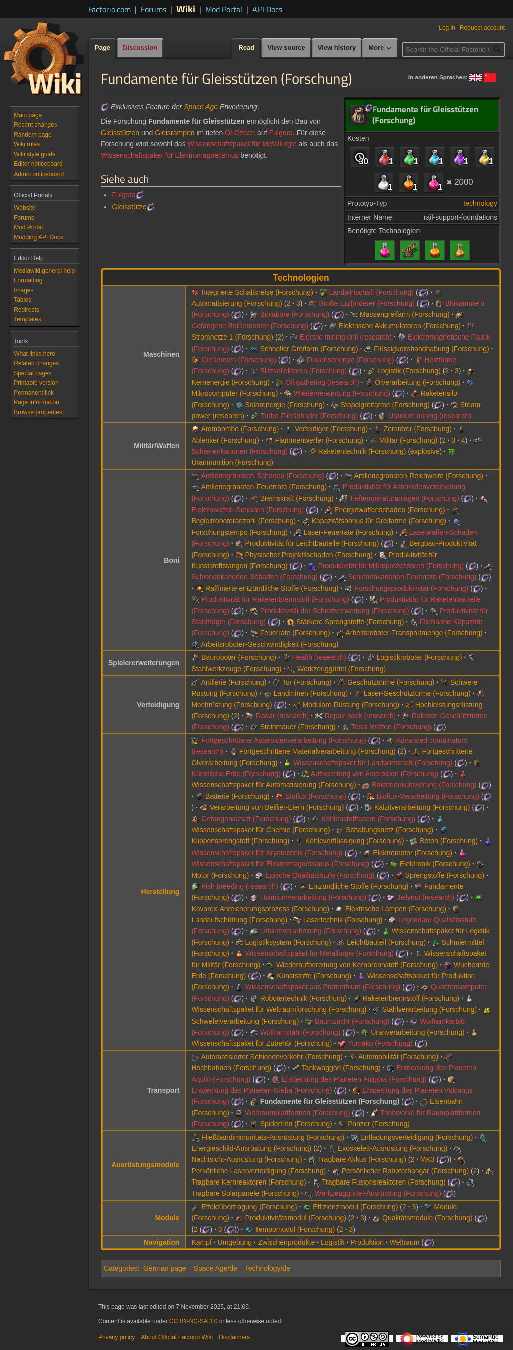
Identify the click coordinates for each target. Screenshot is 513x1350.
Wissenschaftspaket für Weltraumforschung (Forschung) (278, 1009)
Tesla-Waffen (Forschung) (391, 727)
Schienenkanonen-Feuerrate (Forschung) (412, 577)
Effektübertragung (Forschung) (249, 1207)
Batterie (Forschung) (237, 796)
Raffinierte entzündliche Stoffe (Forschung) (272, 588)
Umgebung (235, 1242)
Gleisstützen (120, 133)
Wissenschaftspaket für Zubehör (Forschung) (261, 1043)
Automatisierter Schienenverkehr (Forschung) (272, 1057)
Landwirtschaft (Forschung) (371, 292)
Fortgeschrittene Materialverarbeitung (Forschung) (317, 751)
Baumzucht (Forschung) (352, 1021)
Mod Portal (223, 9)
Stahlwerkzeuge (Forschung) (236, 669)
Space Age (201, 107)
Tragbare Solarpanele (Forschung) (245, 1193)
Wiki (185, 8)
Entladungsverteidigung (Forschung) (416, 1137)
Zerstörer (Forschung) (418, 429)
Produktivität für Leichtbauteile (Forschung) (312, 543)
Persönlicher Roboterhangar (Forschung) (405, 1171)
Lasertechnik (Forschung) (343, 920)
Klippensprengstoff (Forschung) (240, 841)
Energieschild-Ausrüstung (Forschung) (251, 1148)
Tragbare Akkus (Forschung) (362, 1159)
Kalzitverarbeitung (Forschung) (422, 807)
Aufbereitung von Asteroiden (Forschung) (374, 774)
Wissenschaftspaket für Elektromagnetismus (169, 155)
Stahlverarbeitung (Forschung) (429, 1009)
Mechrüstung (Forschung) (231, 705)
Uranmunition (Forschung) (232, 462)
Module (167, 1218)
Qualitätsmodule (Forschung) (427, 1218)
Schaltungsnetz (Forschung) (389, 830)
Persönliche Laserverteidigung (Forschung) (258, 1171)
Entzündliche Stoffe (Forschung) (359, 886)
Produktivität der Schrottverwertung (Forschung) (334, 611)
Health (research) (319, 657)
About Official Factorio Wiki (177, 1337)
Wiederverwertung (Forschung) (342, 393)
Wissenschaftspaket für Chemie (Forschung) (260, 830)
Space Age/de (215, 1268)
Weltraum (405, 1242)
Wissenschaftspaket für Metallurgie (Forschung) (319, 953)
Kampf (201, 1242)
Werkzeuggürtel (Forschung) (341, 669)
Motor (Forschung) (220, 875)
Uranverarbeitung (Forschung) (418, 1032)
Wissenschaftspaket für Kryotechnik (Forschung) (266, 853)
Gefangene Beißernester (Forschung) (249, 326)
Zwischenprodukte (286, 1242)
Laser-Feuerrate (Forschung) (348, 532)
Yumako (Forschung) (380, 1043)
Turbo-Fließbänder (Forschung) (309, 416)
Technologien (301, 278)
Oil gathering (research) (322, 382)
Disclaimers (234, 1337)
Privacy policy (116, 1337)
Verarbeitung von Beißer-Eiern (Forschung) (277, 807)
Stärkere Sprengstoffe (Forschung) (350, 622)
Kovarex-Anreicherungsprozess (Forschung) (260, 909)
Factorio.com (109, 9)
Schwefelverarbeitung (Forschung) (245, 1021)
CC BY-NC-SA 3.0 (193, 1321)
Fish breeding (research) (239, 886)
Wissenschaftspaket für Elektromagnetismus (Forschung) (280, 864)
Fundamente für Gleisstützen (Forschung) (329, 1101)
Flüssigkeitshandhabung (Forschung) (431, 349)
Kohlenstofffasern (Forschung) (368, 819)
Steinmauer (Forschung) (298, 727)
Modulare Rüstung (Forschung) (350, 705)
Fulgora (280, 133)
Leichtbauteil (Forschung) (386, 942)
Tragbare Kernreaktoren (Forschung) (248, 1182)
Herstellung (160, 892)
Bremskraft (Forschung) (297, 498)
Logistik (332, 1242)
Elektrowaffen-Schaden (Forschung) (247, 509)
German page (164, 1268)
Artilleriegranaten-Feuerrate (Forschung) (264, 487)
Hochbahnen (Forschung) (231, 1068)
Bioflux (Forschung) (315, 796)
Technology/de (267, 1268)
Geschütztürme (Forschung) (390, 682)
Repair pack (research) (360, 716)
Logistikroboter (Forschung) (419, 657)
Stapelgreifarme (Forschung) (385, 405)
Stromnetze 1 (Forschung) (232, 337)
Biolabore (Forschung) (295, 314)
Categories (121, 1268)
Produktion (367, 1242)
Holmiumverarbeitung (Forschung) (313, 897)
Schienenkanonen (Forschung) (239, 451)
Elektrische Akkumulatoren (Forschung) (400, 326)
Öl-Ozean (240, 133)
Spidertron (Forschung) (296, 1124)
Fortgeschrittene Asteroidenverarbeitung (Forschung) (283, 740)
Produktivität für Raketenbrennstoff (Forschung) (275, 599)
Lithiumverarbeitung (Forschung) (310, 931)
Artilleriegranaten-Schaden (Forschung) (262, 476)
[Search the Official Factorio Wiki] (453, 49)
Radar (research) (282, 716)
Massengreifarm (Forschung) (405, 314)
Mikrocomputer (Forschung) (234, 393)
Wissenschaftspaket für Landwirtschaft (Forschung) (372, 763)
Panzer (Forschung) (379, 1124)
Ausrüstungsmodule (145, 1165)
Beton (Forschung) (449, 841)
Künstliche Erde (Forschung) (235, 774)
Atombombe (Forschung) (240, 429)
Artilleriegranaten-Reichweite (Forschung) (418, 476)
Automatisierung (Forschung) (236, 303)
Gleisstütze (129, 207)
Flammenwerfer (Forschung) (319, 440)
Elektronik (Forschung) (435, 864)
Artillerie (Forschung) (234, 682)
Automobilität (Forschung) (398, 1057)
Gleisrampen (174, 133)
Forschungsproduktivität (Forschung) (411, 588)
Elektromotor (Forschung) (412, 853)
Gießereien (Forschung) (238, 360)
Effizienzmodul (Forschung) (355, 1207)
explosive (424, 451)
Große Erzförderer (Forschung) (366, 303)
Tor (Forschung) (307, 682)
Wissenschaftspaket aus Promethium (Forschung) (322, 987)
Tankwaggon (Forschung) (341, 1068)
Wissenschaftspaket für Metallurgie (242, 144)
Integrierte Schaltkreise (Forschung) (257, 292)
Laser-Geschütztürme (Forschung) (417, 693)
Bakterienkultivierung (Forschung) (424, 785)
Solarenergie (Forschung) (285, 405)
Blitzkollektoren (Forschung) (303, 371)
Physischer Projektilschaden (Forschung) (308, 555)
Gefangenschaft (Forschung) (246, 819)
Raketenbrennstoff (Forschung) (411, 998)
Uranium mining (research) (429, 416)
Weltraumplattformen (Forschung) (297, 1113)
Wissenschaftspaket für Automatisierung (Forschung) (273, 785)
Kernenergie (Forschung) (230, 382)
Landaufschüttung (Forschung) (239, 920)
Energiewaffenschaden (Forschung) (389, 509)
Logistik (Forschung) (409, 371)
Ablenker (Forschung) (225, 440)
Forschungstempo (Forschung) (239, 532)
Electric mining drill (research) (346, 337)
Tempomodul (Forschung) (295, 1229)
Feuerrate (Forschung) (295, 633)
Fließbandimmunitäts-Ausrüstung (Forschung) (272, 1137)
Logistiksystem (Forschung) (288, 942)
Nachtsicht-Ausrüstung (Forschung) (246, 1159)
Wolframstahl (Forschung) (300, 1032)
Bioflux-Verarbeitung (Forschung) (427, 796)
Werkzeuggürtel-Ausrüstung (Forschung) (378, 1193)
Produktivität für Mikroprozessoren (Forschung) (391, 566)
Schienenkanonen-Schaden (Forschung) (254, 577)
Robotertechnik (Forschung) (303, 998)
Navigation (162, 1242)
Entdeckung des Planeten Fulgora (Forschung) (353, 1079)
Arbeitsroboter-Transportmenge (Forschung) (414, 633)
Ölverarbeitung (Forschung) (417, 382)
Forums (153, 9)
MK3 (427, 1159)
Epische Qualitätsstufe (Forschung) (320, 875)
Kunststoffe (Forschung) (314, 976)
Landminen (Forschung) (310, 693)
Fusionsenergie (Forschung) (350, 360)
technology (480, 203)
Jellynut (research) (425, 897)
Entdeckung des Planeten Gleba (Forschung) (261, 1090)
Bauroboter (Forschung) (238, 657)
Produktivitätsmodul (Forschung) (295, 1218)
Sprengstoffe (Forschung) (445, 875)
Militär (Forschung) (408, 440)
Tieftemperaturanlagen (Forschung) (404, 498)
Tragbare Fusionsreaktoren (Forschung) (384, 1182)
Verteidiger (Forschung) (331, 429)
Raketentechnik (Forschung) (362, 451)
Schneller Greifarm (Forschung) (309, 349)
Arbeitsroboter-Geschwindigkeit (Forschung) (270, 644)
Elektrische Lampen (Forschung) (395, 909)
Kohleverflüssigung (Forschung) (354, 841)
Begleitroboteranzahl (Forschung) (243, 521)
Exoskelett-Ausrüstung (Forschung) (392, 1148)
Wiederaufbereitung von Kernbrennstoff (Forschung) (357, 965)
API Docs (267, 9)
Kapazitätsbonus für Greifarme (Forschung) (379, 521)
